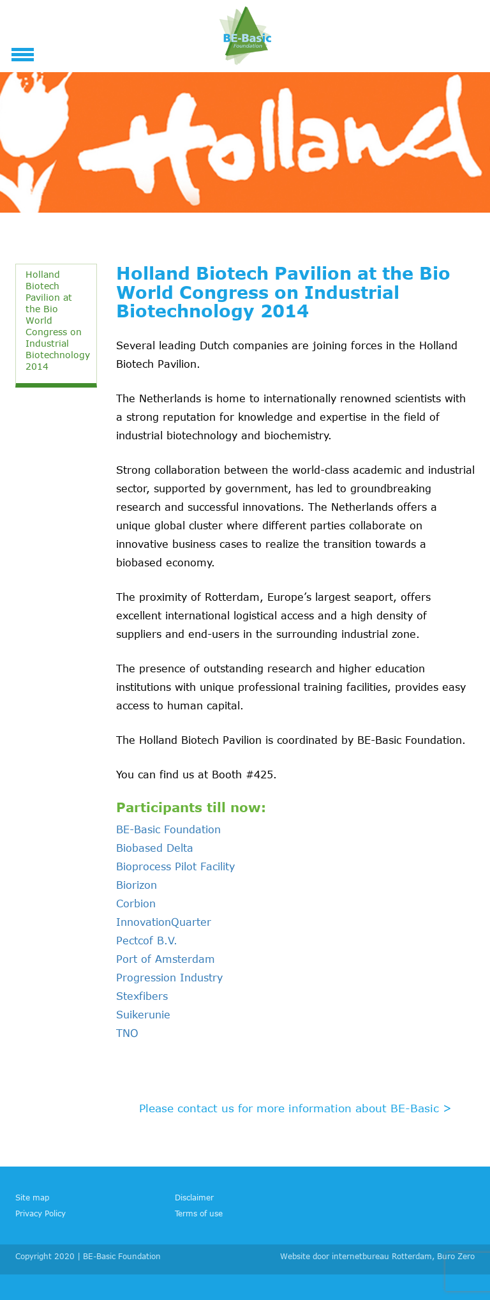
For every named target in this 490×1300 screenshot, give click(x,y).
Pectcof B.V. (146, 940)
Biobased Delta (154, 848)
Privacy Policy (40, 1213)
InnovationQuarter (163, 922)
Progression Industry (169, 977)
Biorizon (136, 885)
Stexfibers (142, 996)
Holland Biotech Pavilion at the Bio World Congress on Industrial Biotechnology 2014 (58, 320)
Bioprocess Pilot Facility (175, 866)
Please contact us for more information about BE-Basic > (295, 1107)
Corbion (136, 903)
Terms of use (199, 1213)
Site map (32, 1197)
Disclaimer (194, 1197)
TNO (127, 1033)
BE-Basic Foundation (168, 829)
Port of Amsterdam (165, 959)
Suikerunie (143, 1014)
